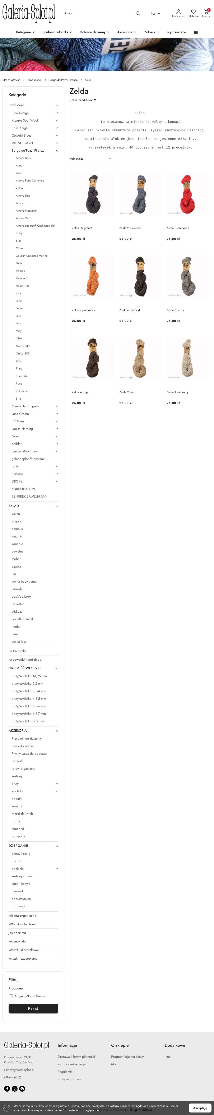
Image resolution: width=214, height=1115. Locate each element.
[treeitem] (33, 105)
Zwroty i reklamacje (71, 1064)
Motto (115, 1064)
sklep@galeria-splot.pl (19, 1070)
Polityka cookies (69, 1079)
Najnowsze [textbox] (76, 159)
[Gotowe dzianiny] (94, 32)
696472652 (12, 1077)
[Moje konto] (179, 13)
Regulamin (65, 1071)
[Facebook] (7, 1089)
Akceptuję (200, 1108)
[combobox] (90, 158)
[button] (152, 32)
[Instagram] (15, 1089)
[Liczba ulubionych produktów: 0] (193, 13)
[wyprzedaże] (177, 32)
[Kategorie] (25, 32)
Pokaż (33, 1008)
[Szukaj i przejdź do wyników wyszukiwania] (138, 13)
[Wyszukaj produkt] (102, 13)
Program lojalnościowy (127, 1056)
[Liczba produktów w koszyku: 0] (205, 13)
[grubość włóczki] (57, 32)
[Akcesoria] (127, 32)
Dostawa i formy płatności (76, 1056)
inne (168, 1056)
